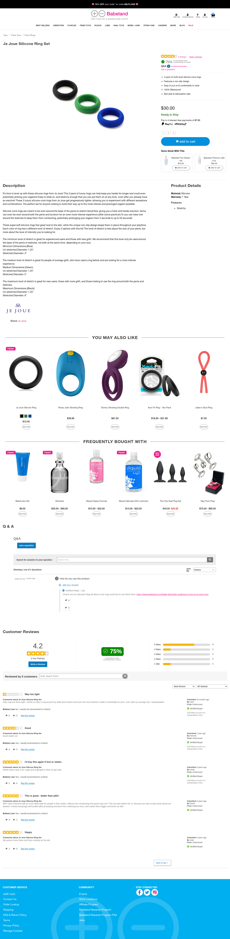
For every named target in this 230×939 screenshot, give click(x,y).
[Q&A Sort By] (204, 570)
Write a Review (195, 57)
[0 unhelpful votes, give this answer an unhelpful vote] (66, 608)
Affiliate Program (88, 904)
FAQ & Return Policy (15, 914)
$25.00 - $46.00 (59, 508)
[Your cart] (212, 16)
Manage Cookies (12, 930)
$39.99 (70, 418)
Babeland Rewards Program (95, 909)
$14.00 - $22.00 (133, 508)
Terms (6, 920)
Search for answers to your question (34, 560)
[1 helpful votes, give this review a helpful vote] (7, 849)
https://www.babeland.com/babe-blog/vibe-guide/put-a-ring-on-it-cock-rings (173, 594)
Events (83, 893)
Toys (5, 35)
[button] (21, 416)
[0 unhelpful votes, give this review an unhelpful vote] (14, 716)
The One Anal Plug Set (170, 501)
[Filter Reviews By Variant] (211, 686)
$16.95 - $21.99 (159, 418)
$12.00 (26, 421)
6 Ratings (182, 57)
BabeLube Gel (22, 501)
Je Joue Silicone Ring (26, 407)
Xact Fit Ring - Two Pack (159, 407)
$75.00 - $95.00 (207, 508)
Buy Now (26, 427)
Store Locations (88, 899)
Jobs (82, 920)
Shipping (8, 909)
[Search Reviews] (83, 676)
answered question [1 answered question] (179, 66)
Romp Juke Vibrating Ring (70, 407)
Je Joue (22, 320)
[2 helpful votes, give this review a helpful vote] (7, 783)
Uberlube (59, 501)
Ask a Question (168, 69)
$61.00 (115, 418)
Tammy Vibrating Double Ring (115, 407)
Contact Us (9, 899)
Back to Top (162, 863)
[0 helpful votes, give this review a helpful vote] (7, 716)
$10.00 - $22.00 (96, 508)
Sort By (189, 570)
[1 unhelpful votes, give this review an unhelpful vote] (14, 820)
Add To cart (185, 141)
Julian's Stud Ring (203, 407)
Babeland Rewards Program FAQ (98, 914)
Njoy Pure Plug (207, 501)
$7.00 (204, 418)
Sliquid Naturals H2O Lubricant (133, 501)
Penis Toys (16, 35)
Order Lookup (11, 904)
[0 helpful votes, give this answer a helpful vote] (66, 600)
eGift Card (9, 893)
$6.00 (22, 508)
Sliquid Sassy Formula (96, 501)
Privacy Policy (11, 925)
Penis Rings (30, 35)
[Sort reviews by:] (184, 686)
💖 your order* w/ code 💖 (115, 4)
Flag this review (27, 715)
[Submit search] (210, 559)
